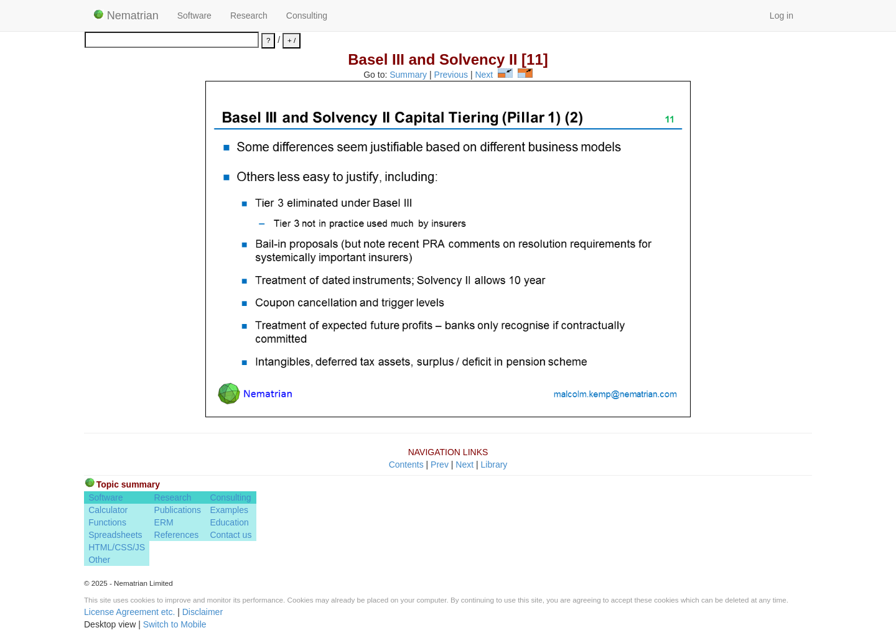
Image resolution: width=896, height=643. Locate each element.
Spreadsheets (115, 535)
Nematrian (126, 15)
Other (99, 560)
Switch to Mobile (175, 624)
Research (249, 16)
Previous (451, 75)
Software (194, 16)
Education (229, 522)
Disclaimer (202, 612)
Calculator (108, 510)
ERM (164, 522)
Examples (229, 510)
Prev (440, 465)
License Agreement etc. (129, 612)
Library (494, 465)
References (176, 535)
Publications (178, 510)
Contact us (230, 535)
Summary (408, 75)
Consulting (306, 16)
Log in (781, 16)
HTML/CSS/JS (116, 547)
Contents (406, 465)
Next (484, 75)
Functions (107, 522)
